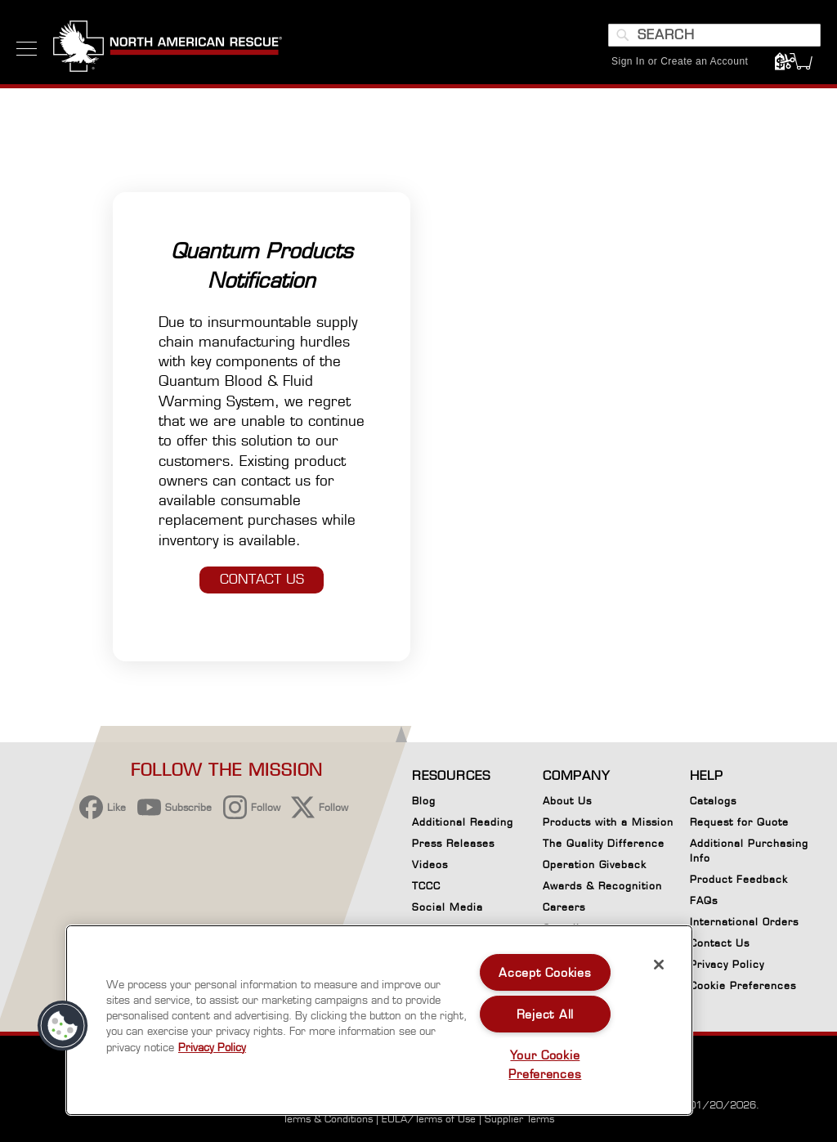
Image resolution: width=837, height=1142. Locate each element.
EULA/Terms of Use (429, 1119)
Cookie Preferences (743, 988)
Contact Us (720, 943)
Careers (564, 907)
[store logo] (167, 48)
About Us (567, 801)
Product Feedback (739, 879)
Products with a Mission (608, 822)
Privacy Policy (727, 964)
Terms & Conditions (328, 1119)
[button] (63, 1026)
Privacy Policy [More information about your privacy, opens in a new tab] (212, 1047)
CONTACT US (262, 579)
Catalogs (713, 801)
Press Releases (453, 843)
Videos (430, 864)
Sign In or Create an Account (679, 61)
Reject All (545, 1014)
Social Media (447, 907)
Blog (424, 801)
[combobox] (714, 35)
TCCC (426, 886)
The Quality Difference (604, 843)
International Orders (744, 922)
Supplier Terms (519, 1119)
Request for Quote (739, 822)
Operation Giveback (595, 864)
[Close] (659, 965)
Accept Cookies (545, 972)
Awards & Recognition (602, 886)
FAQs (704, 900)
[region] (379, 1020)
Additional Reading (462, 822)
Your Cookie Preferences (544, 1064)
